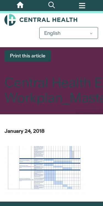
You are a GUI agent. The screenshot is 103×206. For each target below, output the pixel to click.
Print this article (27, 55)
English (52, 33)
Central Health (51, 20)
